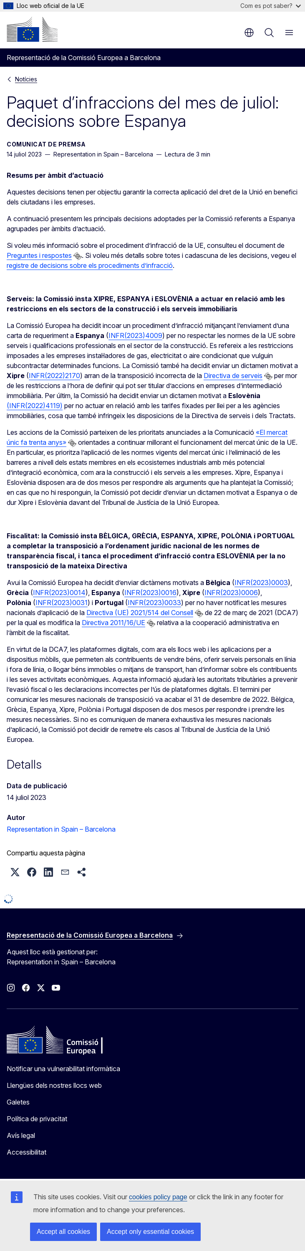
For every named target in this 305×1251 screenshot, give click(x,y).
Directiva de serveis (233, 375)
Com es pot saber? (270, 5)
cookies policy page (158, 1197)
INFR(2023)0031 (61, 602)
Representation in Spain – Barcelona (61, 829)
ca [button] (249, 33)
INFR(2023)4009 (135, 335)
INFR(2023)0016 (150, 592)
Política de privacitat (37, 1119)
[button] (15, 872)
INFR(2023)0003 (261, 582)
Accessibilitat (26, 1152)
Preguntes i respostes (39, 255)
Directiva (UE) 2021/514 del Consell (139, 612)
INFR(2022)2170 (54, 375)
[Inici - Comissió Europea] (32, 29)
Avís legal (21, 1135)
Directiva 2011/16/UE (113, 622)
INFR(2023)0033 (154, 602)
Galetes (18, 1102)
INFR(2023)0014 (59, 592)
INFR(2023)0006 (231, 592)
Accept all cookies (63, 1231)
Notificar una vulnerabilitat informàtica (63, 1068)
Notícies (26, 79)
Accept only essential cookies (150, 1231)
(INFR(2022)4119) (35, 405)
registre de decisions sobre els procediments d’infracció (90, 265)
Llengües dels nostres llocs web (54, 1085)
